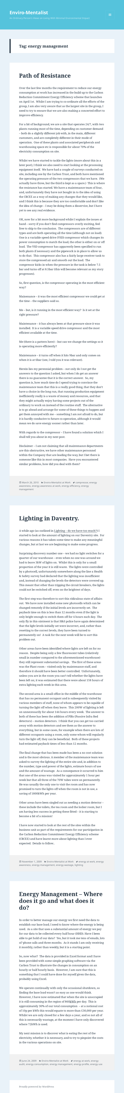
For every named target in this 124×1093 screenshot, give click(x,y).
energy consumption (37, 1064)
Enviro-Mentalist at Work (57, 482)
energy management (43, 864)
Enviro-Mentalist (29, 12)
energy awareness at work (46, 485)
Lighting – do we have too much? (75, 531)
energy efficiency (71, 485)
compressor (82, 482)
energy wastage (64, 864)
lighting (79, 864)
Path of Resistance (45, 75)
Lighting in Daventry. (49, 518)
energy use (96, 1064)
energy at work (87, 861)
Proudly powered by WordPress (36, 1086)
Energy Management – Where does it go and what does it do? (61, 900)
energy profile (81, 1064)
